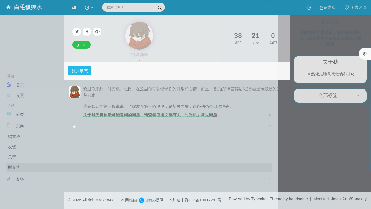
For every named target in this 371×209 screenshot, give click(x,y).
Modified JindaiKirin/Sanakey (340, 199)
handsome (298, 199)
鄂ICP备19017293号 (203, 200)
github (81, 45)
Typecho (259, 199)
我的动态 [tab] (80, 71)
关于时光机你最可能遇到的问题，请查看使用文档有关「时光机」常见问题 (150, 115)
